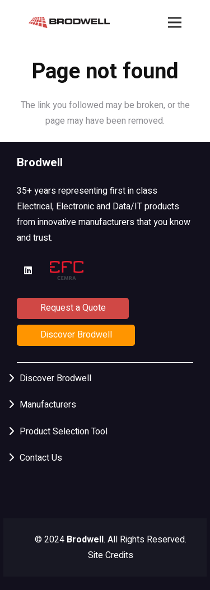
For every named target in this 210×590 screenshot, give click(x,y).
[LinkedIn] (28, 270)
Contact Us (41, 458)
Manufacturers (48, 404)
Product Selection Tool (64, 431)
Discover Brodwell (55, 378)
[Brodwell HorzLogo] (69, 22)
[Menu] (175, 22)
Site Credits (110, 555)
